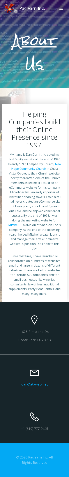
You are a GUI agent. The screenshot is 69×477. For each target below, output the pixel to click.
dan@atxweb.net (34, 384)
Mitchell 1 (15, 225)
